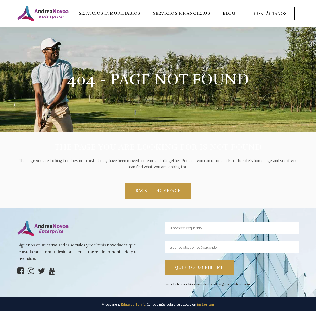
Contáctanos (270, 13)
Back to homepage (158, 190)
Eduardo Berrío (133, 304)
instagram (205, 304)
